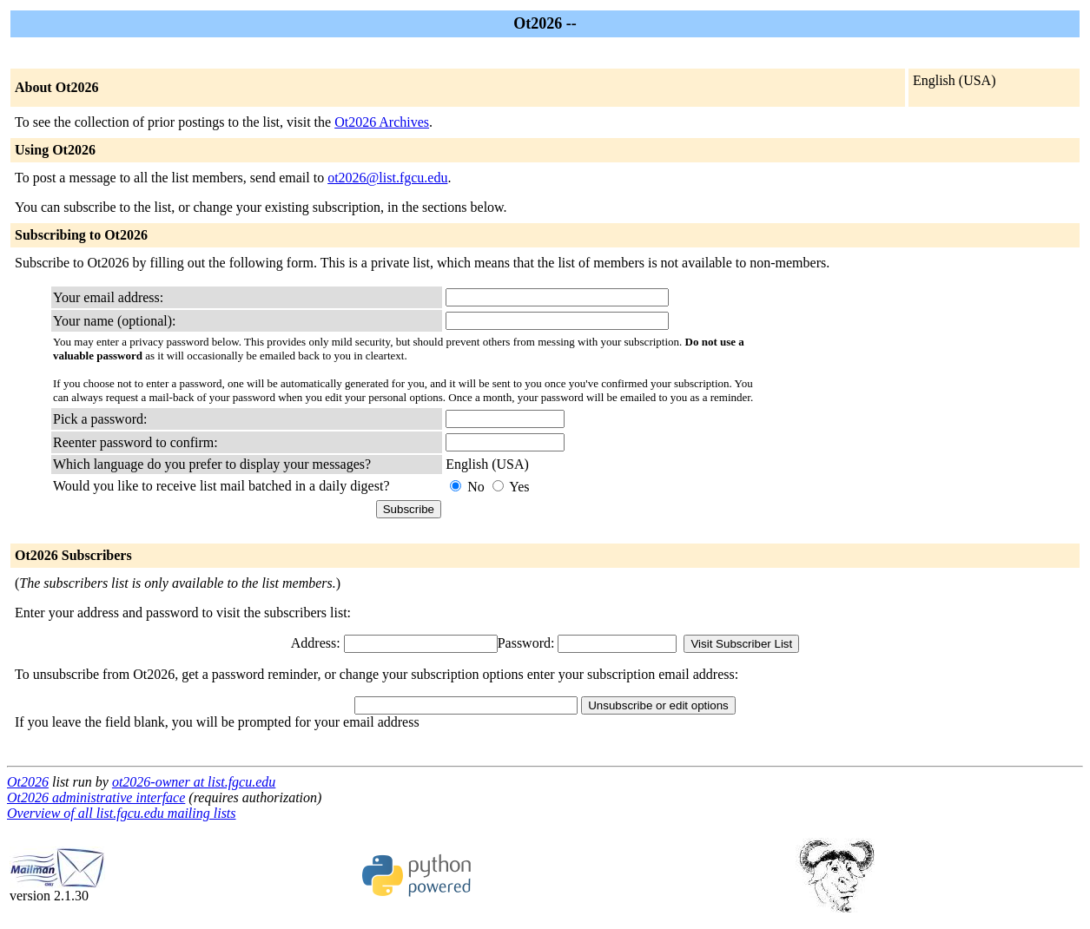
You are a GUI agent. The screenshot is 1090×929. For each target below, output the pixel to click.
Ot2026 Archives (381, 122)
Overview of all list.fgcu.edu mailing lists (121, 813)
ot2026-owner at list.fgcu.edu (193, 781)
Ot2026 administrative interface (96, 797)
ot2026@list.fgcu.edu (387, 177)
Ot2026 (28, 781)
